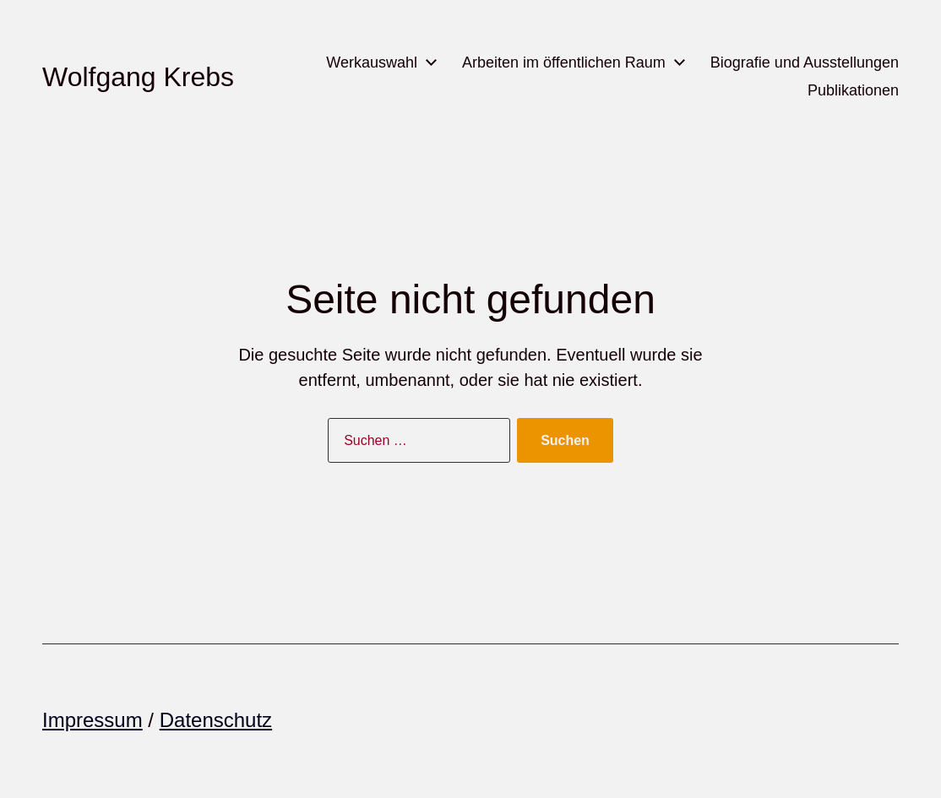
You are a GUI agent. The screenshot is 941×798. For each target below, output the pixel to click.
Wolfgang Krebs (138, 76)
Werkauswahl (371, 62)
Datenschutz (216, 719)
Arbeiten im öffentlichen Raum (564, 62)
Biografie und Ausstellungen (804, 62)
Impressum (92, 719)
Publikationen (853, 90)
